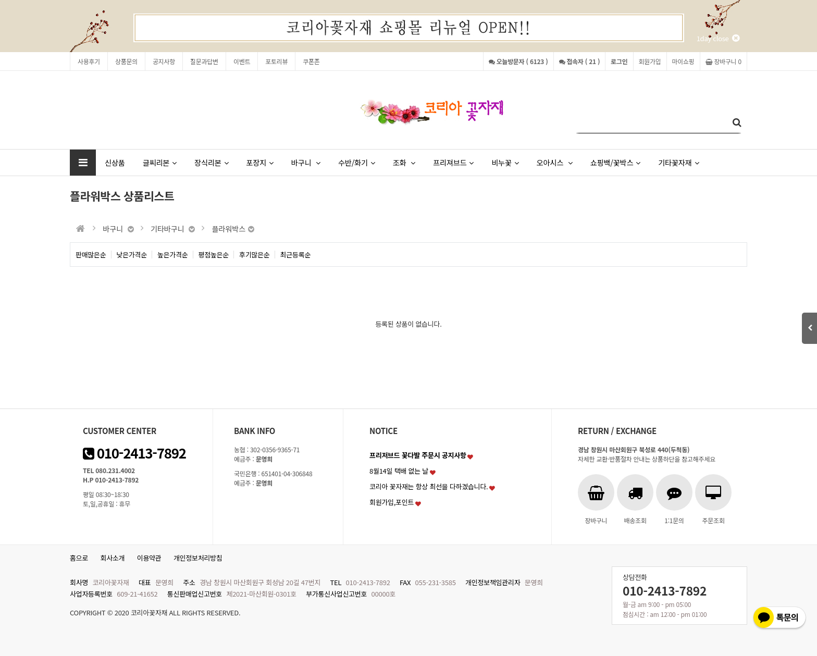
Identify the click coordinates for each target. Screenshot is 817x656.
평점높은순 (214, 254)
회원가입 (650, 61)
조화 (404, 162)
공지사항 (164, 61)
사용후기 (89, 61)
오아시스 (555, 162)
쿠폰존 (311, 61)
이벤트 (241, 61)
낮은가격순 (132, 254)
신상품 (115, 162)
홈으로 (79, 558)
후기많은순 (254, 254)
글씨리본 (160, 162)
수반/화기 (356, 162)
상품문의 (126, 61)
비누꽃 (504, 162)
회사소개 (113, 558)
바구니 (305, 162)
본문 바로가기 (0, 0)
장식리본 (211, 162)
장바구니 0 (723, 61)
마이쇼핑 (683, 61)
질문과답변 (204, 61)
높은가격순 (172, 254)
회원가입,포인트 (391, 502)
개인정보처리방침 (198, 558)
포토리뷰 (276, 61)
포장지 (259, 162)
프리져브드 (453, 162)
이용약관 (149, 558)
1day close (718, 38)
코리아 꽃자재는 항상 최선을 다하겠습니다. (428, 486)
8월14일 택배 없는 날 (398, 471)
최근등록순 (295, 254)
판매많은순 (91, 254)
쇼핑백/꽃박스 (615, 162)
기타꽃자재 (678, 162)
